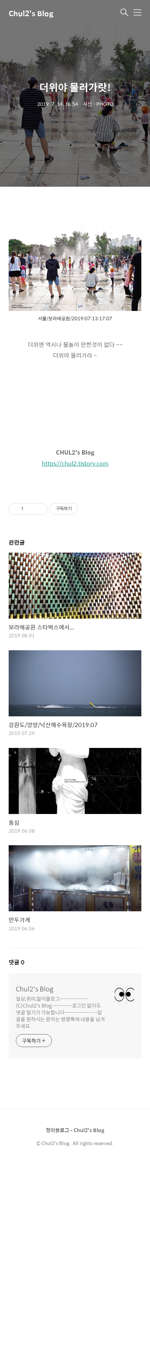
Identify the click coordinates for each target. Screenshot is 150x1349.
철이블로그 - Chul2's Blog (75, 1315)
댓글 (17, 1147)
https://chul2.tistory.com (75, 463)
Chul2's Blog (31, 13)
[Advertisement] (75, 583)
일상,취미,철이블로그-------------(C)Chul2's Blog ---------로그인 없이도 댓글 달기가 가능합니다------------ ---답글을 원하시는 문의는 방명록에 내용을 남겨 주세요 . (60, 1197)
